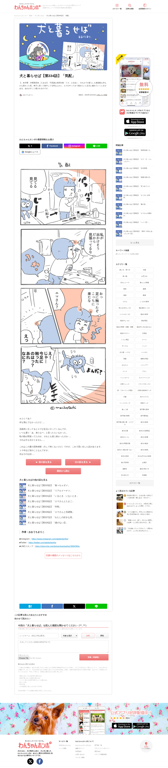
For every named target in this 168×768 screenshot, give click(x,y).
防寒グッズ (144, 403)
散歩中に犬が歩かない (144, 327)
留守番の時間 (124, 416)
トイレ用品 (125, 340)
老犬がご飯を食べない (124, 450)
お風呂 (144, 462)
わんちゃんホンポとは (83, 745)
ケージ (144, 340)
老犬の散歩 (144, 443)
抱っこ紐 (125, 409)
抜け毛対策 (125, 462)
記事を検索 (130, 9)
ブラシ (144, 371)
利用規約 (78, 751)
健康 (144, 289)
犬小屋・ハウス (125, 352)
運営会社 (97, 751)
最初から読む (63, 471)
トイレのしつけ (125, 314)
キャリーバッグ (144, 378)
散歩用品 (144, 321)
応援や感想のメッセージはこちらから (63, 555)
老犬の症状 (125, 456)
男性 (102, 636)
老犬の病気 (144, 450)
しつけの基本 (144, 301)
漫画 (124, 295)
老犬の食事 (144, 437)
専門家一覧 (98, 745)
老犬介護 (125, 431)
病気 (124, 289)
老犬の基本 (144, 422)
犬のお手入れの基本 (144, 456)
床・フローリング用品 (124, 390)
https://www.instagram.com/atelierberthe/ (50, 539)
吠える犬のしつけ (125, 308)
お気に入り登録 (101, 95)
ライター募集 (80, 757)
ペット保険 (62, 748)
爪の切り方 (125, 475)
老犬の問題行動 (125, 443)
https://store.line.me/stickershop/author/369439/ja (57, 546)
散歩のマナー (124, 333)
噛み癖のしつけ (144, 308)
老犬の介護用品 (144, 431)
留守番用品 (144, 416)
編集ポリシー (80, 748)
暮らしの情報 (144, 282)
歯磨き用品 (144, 359)
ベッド (144, 346)
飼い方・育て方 (125, 270)
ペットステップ (125, 403)
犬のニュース (124, 282)
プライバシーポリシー (102, 748)
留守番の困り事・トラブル (125, 423)
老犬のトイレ (124, 437)
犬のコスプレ (144, 397)
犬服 (124, 397)
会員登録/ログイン (145, 9)
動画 (144, 295)
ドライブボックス (144, 384)
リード (125, 371)
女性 (88, 636)
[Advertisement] (41, 115)
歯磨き (125, 469)
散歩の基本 (144, 314)
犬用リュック (124, 384)
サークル (125, 346)
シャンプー (144, 365)
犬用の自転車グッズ (144, 390)
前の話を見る (45, 462)
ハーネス (144, 352)
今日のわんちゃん (65, 745)
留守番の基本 (144, 409)
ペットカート (124, 378)
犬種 (144, 270)
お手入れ (144, 276)
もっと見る (134, 243)
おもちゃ (125, 365)
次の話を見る (81, 462)
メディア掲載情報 (100, 754)
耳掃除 (144, 475)
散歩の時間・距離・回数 (125, 327)
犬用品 (144, 333)
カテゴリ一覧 (117, 9)
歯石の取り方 (144, 469)
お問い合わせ (80, 754)
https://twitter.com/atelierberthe (42, 543)
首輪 (124, 359)
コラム (125, 301)
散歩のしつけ (124, 321)
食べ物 (125, 276)
